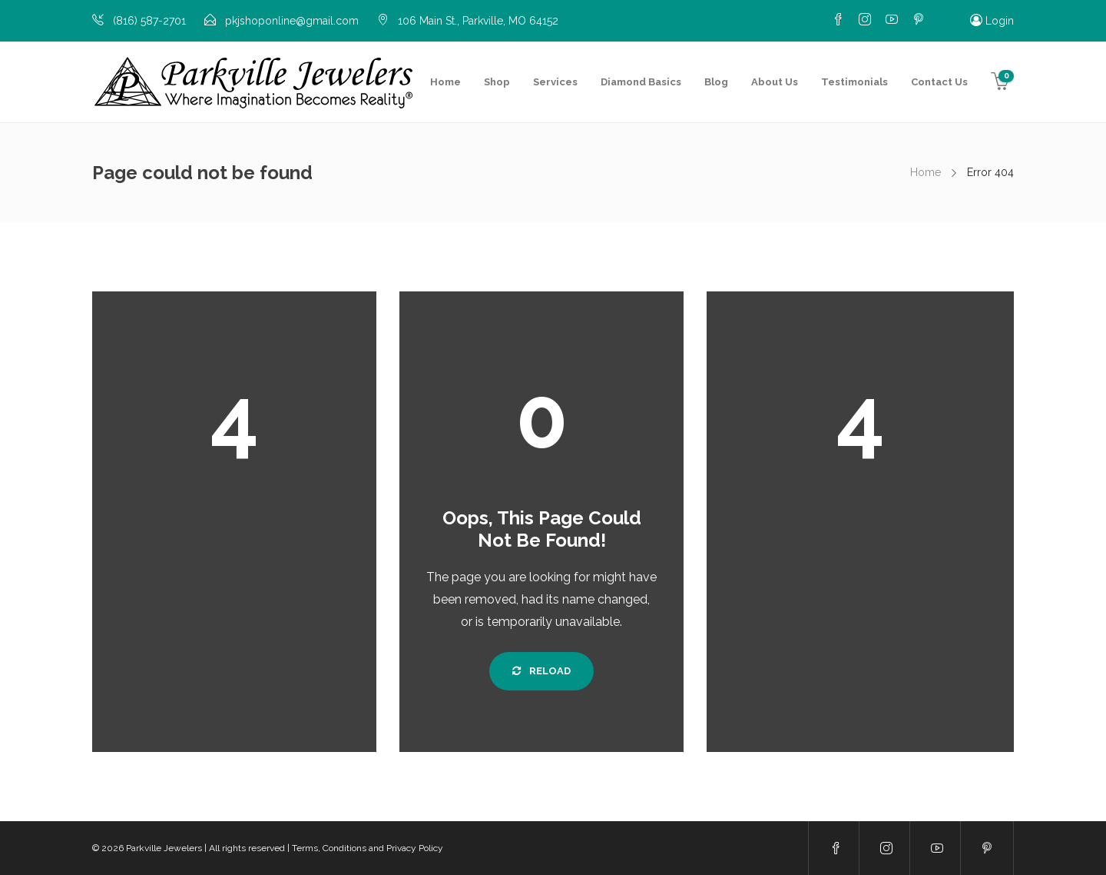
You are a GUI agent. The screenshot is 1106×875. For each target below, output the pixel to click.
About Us (774, 82)
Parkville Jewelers (164, 848)
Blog (716, 82)
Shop (497, 82)
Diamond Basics (641, 82)
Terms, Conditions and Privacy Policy (367, 848)
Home (445, 82)
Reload (541, 671)
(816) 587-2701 (149, 21)
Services (555, 82)
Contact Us (939, 82)
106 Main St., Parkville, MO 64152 (478, 21)
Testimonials (854, 82)
